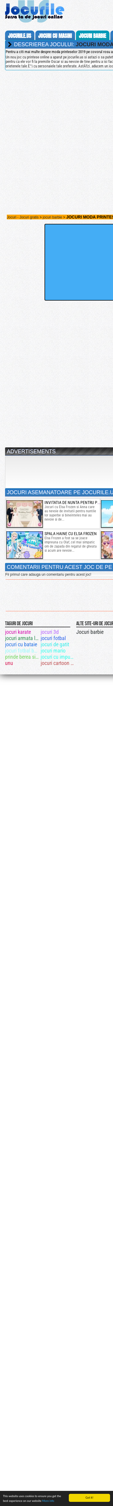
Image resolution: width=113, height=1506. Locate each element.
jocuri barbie (92, 36)
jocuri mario (53, 650)
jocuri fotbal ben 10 (22, 650)
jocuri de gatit (55, 644)
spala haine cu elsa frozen (70, 533)
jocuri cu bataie (21, 644)
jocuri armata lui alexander (22, 638)
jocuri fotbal (53, 638)
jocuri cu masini (55, 36)
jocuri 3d (50, 632)
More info (48, 1501)
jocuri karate (18, 632)
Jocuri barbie (90, 632)
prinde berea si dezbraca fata (22, 657)
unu (9, 663)
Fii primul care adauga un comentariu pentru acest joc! (48, 574)
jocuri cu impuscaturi (58, 657)
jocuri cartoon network (58, 663)
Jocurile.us (19, 36)
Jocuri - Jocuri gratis (23, 217)
